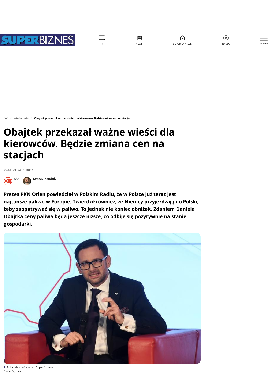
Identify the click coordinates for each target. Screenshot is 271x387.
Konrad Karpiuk (44, 178)
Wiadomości (21, 118)
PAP (16, 178)
